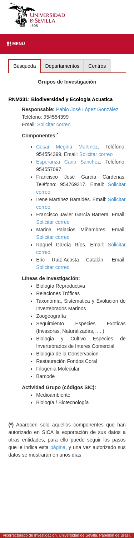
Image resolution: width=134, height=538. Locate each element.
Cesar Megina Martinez (67, 147)
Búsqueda (24, 66)
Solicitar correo (53, 124)
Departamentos (62, 66)
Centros (97, 66)
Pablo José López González (87, 109)
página (57, 447)
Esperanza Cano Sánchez (68, 162)
